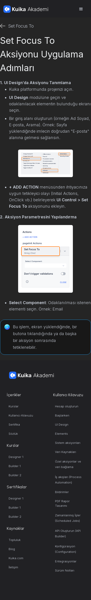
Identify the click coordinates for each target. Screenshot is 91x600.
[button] (81, 9)
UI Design (61, 424)
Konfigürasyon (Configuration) (65, 548)
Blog (12, 549)
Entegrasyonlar (66, 561)
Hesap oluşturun (66, 406)
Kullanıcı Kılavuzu (21, 415)
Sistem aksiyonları (67, 443)
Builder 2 (15, 475)
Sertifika (14, 424)
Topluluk (15, 540)
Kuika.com (16, 558)
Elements (61, 433)
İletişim (13, 567)
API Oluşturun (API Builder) (68, 533)
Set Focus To (21, 26)
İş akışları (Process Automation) (68, 479)
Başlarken (62, 415)
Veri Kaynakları (65, 452)
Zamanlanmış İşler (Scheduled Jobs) (68, 517)
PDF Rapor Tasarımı (62, 503)
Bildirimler (62, 492)
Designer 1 (16, 457)
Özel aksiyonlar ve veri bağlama (68, 464)
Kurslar (14, 406)
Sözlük (13, 433)
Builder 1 (15, 466)
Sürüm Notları (64, 570)
